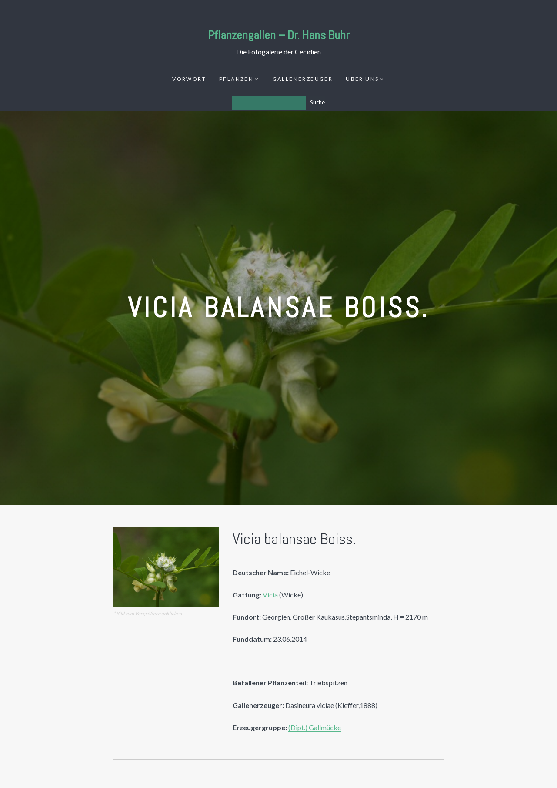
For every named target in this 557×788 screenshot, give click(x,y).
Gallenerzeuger (303, 79)
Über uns (362, 79)
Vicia (270, 594)
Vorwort (189, 79)
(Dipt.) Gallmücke (314, 727)
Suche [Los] (317, 102)
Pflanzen (236, 79)
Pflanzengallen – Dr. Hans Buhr (279, 35)
